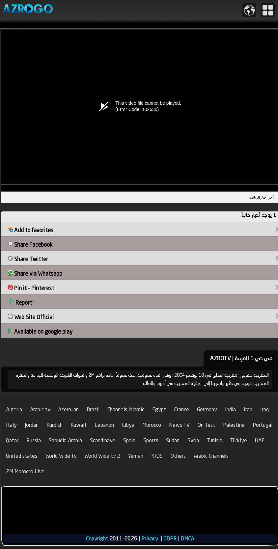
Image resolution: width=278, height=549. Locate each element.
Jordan (32, 425)
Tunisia (214, 440)
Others (178, 456)
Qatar (12, 440)
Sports (150, 440)
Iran (248, 409)
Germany (207, 409)
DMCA (187, 539)
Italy (11, 425)
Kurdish (54, 425)
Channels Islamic (125, 409)
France (181, 409)
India (230, 409)
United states (21, 456)
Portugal (262, 425)
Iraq (264, 409)
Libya (128, 425)
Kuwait (78, 425)
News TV (179, 425)
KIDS (157, 456)
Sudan (173, 440)
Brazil (93, 409)
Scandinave (102, 440)
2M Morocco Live (25, 471)
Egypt (159, 409)
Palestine (234, 425)
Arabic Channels (211, 456)
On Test (206, 425)
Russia (33, 440)
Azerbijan (68, 409)
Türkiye (238, 440)
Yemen (135, 456)
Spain (129, 440)
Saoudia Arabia (65, 440)
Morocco (151, 425)
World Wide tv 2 (102, 456)
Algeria (14, 409)
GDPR (170, 539)
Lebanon (104, 425)
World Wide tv (60, 456)
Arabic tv (40, 409)
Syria (193, 440)
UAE (259, 440)
